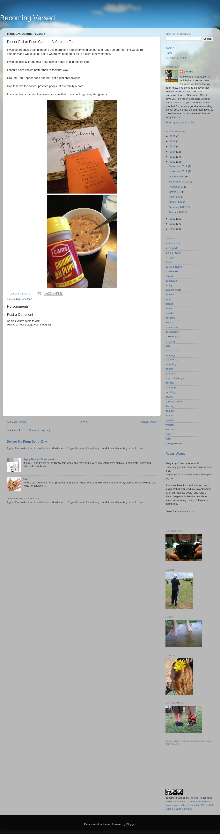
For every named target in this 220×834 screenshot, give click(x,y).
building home (173, 266)
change (169, 276)
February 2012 (178, 207)
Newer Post (16, 422)
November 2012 (178, 171)
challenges (171, 271)
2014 (173, 151)
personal (170, 373)
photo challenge (174, 378)
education (171, 280)
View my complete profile (180, 122)
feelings (170, 294)
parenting (170, 364)
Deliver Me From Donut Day (27, 441)
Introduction (172, 331)
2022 (173, 136)
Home (82, 422)
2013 (173, 156)
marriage (170, 355)
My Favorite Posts (176, 57)
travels (169, 415)
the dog (169, 406)
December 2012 (178, 166)
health (169, 313)
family (168, 285)
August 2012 (176, 186)
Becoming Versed (27, 18)
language (170, 341)
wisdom (169, 424)
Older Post (148, 422)
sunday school (173, 401)
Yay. (25, 478)
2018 (173, 141)
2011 (173, 218)
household (171, 327)
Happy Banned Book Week (38, 459)
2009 (173, 229)
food (168, 299)
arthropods (171, 248)
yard (168, 438)
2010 (173, 223)
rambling (170, 392)
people (169, 368)
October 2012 (177, 176)
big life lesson (24, 298)
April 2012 (175, 196)
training (169, 410)
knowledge (171, 336)
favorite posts (173, 289)
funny (168, 308)
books (168, 262)
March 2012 (176, 202)
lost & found (172, 350)
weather (170, 420)
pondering (171, 387)
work (168, 434)
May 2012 (175, 191)
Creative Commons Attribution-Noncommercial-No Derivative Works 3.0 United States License (189, 805)
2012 (173, 161)
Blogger (130, 824)
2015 (173, 146)
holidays (170, 317)
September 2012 (179, 181)
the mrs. (189, 71)
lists (167, 345)
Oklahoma (171, 359)
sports (169, 396)
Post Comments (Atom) (36, 430)
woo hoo (170, 429)
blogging (170, 257)
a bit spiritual (172, 243)
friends (169, 303)
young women (173, 443)
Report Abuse (175, 453)
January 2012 (177, 212)
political (169, 382)
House (169, 322)
